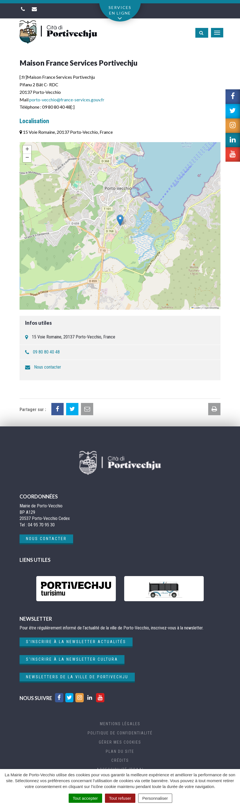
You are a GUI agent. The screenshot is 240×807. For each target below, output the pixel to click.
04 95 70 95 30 (41, 524)
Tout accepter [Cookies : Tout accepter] (85, 798)
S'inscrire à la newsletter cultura (72, 659)
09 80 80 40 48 (46, 352)
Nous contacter (47, 367)
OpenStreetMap (211, 308)
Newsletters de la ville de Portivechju (77, 677)
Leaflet (195, 308)
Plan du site (120, 751)
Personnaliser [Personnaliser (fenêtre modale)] (155, 798)
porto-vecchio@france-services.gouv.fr (66, 99)
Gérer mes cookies (120, 742)
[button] (120, 220)
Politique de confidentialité (120, 733)
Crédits (120, 760)
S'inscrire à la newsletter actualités (76, 641)
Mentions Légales (120, 724)
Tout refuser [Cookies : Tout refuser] (120, 798)
